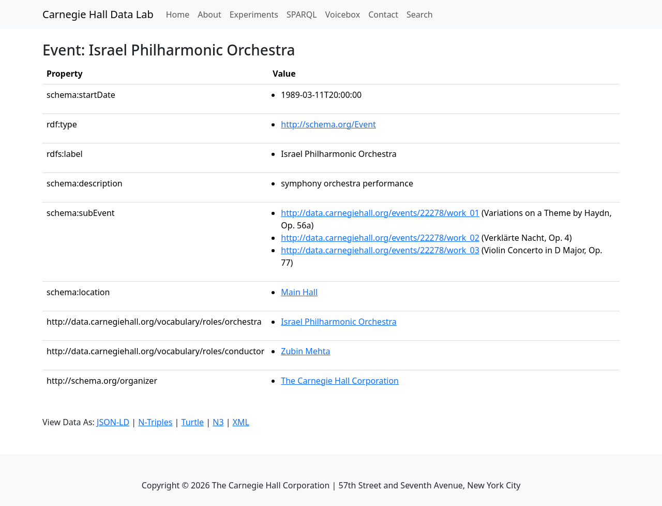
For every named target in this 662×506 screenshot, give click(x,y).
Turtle (193, 422)
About (209, 14)
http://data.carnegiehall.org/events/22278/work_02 (380, 237)
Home (180, 14)
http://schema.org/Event (328, 124)
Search (420, 14)
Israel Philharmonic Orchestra (339, 321)
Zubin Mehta (305, 351)
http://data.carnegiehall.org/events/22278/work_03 (380, 250)
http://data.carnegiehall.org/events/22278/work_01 (380, 213)
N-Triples (155, 422)
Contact (383, 14)
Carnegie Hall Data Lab (98, 14)
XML (241, 422)
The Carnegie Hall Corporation (340, 380)
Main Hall (299, 292)
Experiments (254, 14)
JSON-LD (113, 422)
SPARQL (302, 14)
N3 (218, 422)
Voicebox (342, 14)
